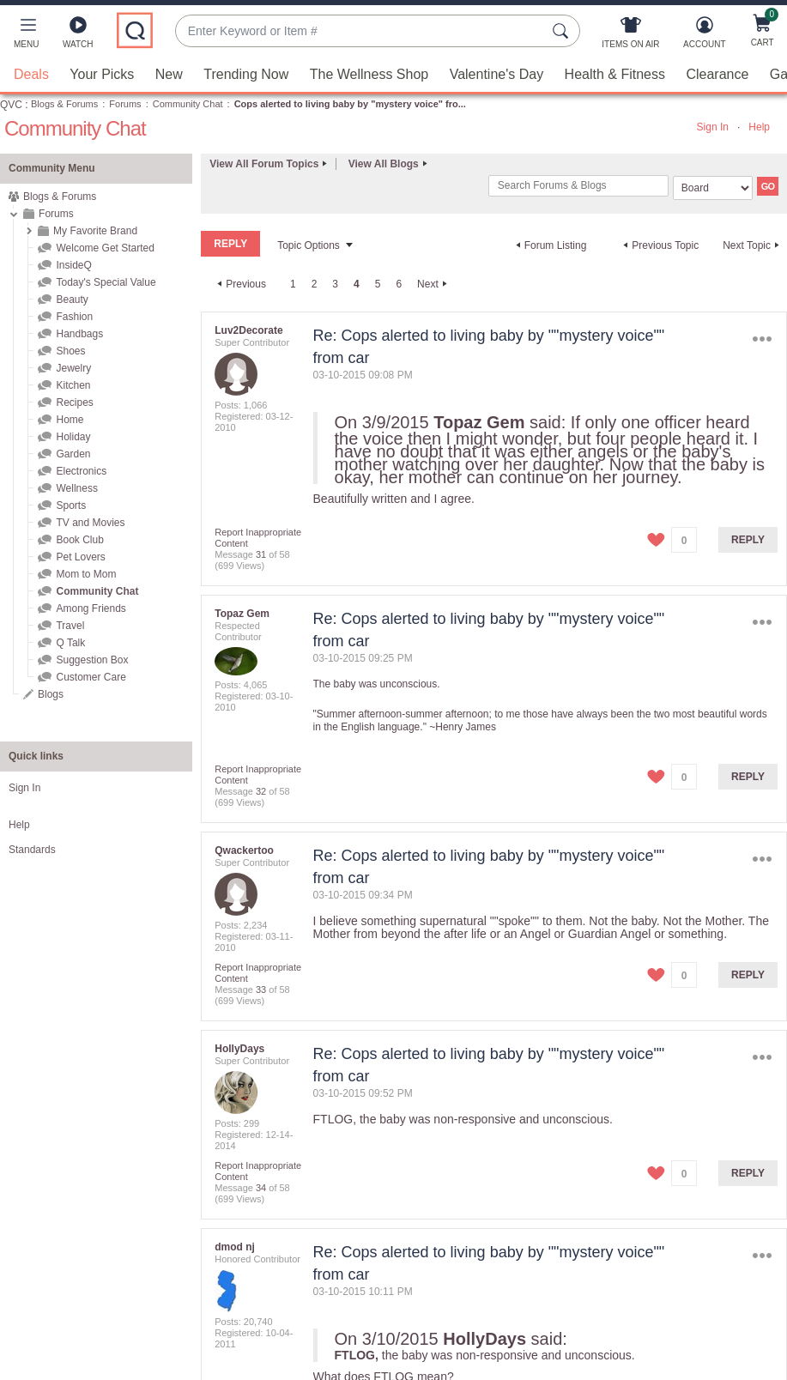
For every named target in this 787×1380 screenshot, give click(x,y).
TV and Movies (90, 523)
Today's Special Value (105, 282)
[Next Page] (434, 284)
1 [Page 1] (293, 284)
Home (69, 420)
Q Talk (70, 643)
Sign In (713, 127)
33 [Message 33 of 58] (261, 989)
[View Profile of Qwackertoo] (244, 850)
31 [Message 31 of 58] (261, 554)
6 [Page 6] (399, 284)
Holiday (73, 437)
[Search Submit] (563, 30)
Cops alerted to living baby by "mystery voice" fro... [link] (350, 104)
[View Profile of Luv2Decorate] (248, 330)
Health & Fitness (615, 74)
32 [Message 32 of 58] (261, 791)
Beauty (72, 300)
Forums (125, 104)
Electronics (81, 471)
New (169, 74)
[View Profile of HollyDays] (239, 1049)
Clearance (717, 74)
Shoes (70, 351)
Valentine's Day (496, 74)
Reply (748, 540)
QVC (11, 105)
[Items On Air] (630, 36)
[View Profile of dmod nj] (235, 1247)
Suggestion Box (92, 660)
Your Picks (102, 74)
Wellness (76, 488)
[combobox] (360, 31)
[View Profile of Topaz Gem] (242, 614)
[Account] (704, 36)
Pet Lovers (80, 557)
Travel (70, 626)
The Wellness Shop (369, 74)
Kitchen (73, 385)
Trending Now (245, 74)
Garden (73, 454)
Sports (71, 505)
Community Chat (188, 104)
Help (759, 127)
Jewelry (73, 368)
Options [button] (763, 339)
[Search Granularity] (713, 188)
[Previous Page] (239, 284)
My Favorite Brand (95, 231)
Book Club (79, 540)
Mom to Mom (86, 574)
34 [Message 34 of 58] (261, 1188)
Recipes (74, 402)
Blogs (51, 694)
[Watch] (78, 36)
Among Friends (90, 608)
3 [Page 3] (335, 284)
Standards (32, 850)
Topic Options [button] (308, 245)
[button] (26, 36)
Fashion (74, 317)
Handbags (79, 334)
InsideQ (73, 265)
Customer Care (90, 677)
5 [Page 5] (378, 284)
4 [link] (357, 284)
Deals (31, 74)
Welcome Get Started (105, 248)
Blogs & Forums (64, 104)
